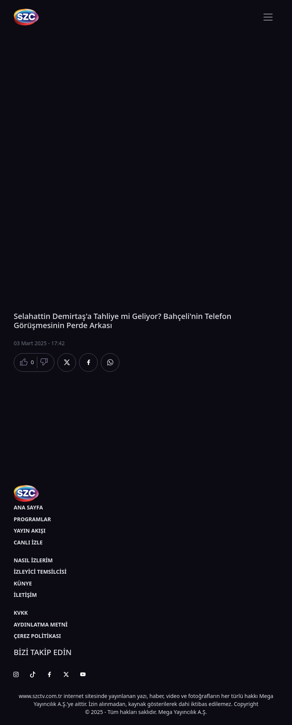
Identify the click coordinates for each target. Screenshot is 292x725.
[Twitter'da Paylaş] (66, 362)
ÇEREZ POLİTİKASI (37, 635)
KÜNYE (23, 583)
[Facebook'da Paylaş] (88, 362)
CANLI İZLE (28, 542)
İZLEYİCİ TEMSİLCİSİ (40, 571)
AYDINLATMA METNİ (41, 624)
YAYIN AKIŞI (30, 530)
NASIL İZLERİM (33, 560)
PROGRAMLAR (32, 519)
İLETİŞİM (25, 594)
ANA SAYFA (28, 507)
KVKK (21, 612)
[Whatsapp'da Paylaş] (110, 362)
